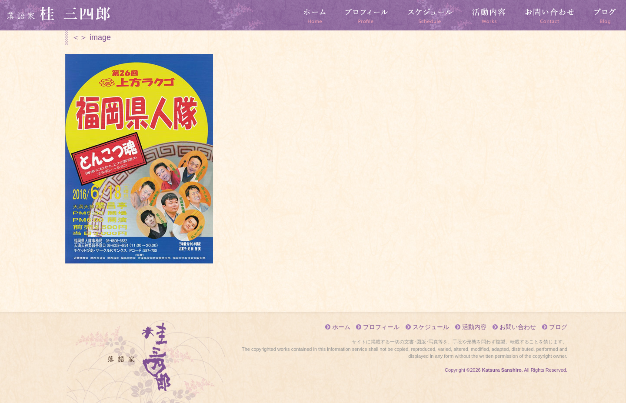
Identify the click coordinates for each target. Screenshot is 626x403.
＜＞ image (91, 37)
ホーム (315, 15)
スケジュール (430, 15)
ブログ (605, 15)
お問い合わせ (550, 15)
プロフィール (367, 15)
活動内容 (489, 15)
